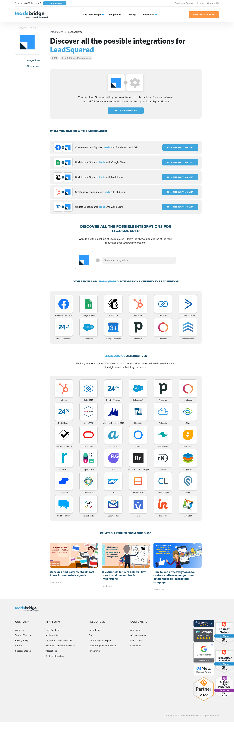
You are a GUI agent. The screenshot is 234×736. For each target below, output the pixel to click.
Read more (55, 582)
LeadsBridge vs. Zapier (100, 640)
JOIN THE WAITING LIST (125, 110)
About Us (19, 630)
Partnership (94, 651)
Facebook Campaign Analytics (60, 645)
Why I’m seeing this (27, 28)
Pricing (132, 14)
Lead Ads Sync (52, 630)
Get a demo (94, 630)
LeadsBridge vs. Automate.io (102, 645)
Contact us (135, 645)
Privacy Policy (21, 640)
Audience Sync (52, 635)
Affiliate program (138, 635)
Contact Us (213, 3)
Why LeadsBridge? (91, 14)
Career (18, 645)
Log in (200, 3)
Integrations (115, 14)
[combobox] (139, 260)
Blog (91, 635)
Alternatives (33, 66)
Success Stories (23, 651)
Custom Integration (54, 656)
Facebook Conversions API (58, 640)
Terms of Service (23, 635)
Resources (148, 14)
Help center (136, 640)
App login (135, 630)
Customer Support (184, 3)
